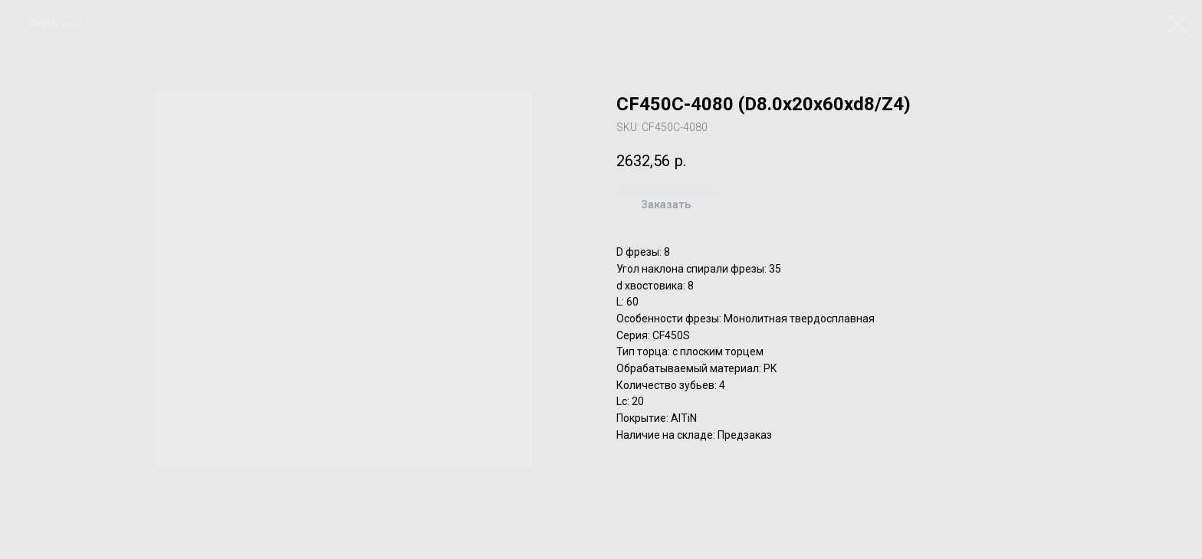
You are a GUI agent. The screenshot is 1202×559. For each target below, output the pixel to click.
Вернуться (56, 23)
